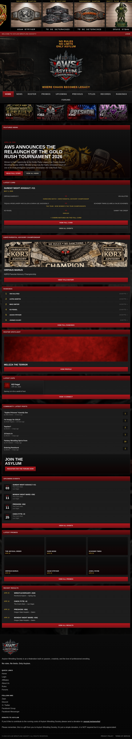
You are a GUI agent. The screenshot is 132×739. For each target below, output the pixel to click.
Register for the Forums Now (20, 469)
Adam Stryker (15, 315)
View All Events (66, 228)
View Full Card (66, 223)
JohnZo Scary (15, 320)
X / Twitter (6, 705)
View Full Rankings (66, 325)
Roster (32, 94)
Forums (66, 100)
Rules (4, 686)
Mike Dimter (14, 304)
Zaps (4, 699)
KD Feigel (13, 309)
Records (106, 94)
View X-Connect (66, 397)
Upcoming (61, 94)
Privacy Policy (107, 736)
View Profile (66, 369)
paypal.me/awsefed (92, 721)
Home (8, 94)
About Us (5, 683)
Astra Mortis (15, 299)
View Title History (66, 280)
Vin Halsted (14, 294)
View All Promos (66, 579)
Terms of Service (122, 736)
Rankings (121, 94)
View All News (32, 173)
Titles (91, 94)
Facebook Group (8, 708)
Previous (77, 94)
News (19, 94)
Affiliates (5, 680)
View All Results (66, 625)
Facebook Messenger (10, 712)
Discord (5, 702)
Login (127, 34)
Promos (46, 94)
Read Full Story (13, 173)
